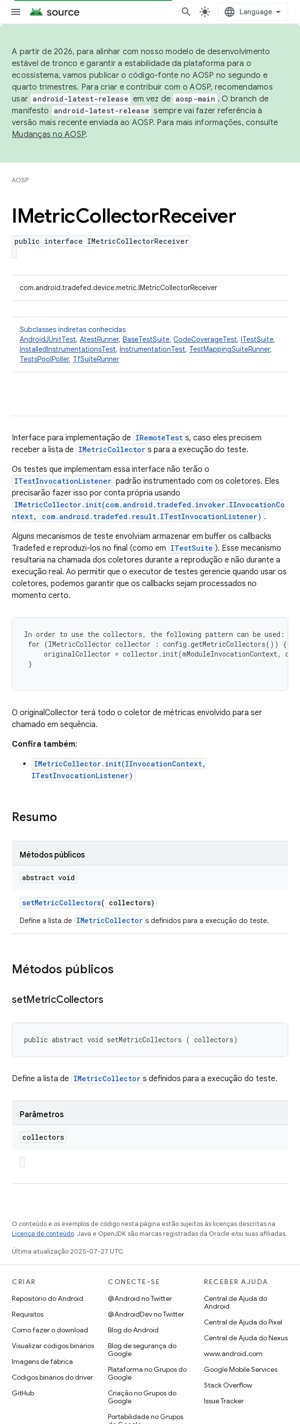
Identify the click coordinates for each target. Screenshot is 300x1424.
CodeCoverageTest (205, 339)
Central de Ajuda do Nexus (246, 1337)
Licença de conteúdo (43, 1233)
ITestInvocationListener (62, 481)
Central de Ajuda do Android (235, 1302)
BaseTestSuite (146, 339)
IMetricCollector (111, 449)
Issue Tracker (224, 1400)
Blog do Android (133, 1329)
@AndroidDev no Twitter (146, 1314)
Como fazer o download (50, 1329)
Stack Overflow (228, 1385)
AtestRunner (99, 339)
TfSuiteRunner (96, 359)
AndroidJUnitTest (48, 339)
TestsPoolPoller (44, 359)
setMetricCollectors (61, 902)
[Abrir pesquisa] (186, 12)
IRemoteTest (159, 437)
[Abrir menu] (16, 12)
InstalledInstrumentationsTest (68, 349)
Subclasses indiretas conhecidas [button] (150, 344)
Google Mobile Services (240, 1369)
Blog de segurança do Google (142, 1349)
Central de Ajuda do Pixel (243, 1322)
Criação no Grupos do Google (142, 1397)
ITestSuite (257, 339)
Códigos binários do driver (52, 1377)
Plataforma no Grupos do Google (147, 1373)
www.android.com (233, 1353)
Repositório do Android (47, 1298)
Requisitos (27, 1314)
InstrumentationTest (152, 349)
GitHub (23, 1393)
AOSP (20, 180)
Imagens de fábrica (42, 1361)
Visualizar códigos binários (53, 1345)
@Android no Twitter (140, 1298)
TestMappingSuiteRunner (229, 349)
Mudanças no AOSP (48, 134)
